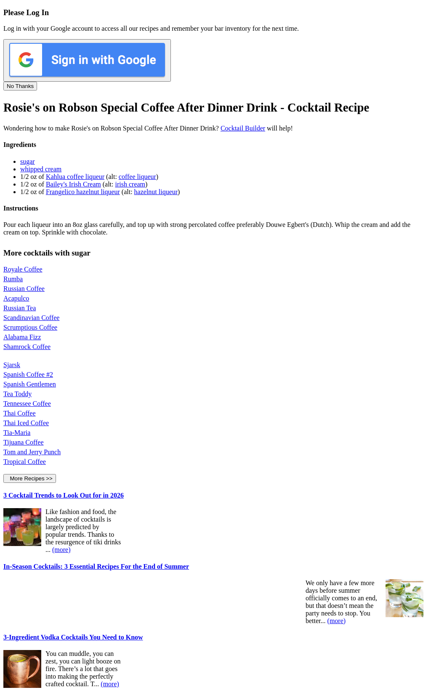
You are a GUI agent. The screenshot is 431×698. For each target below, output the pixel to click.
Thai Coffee (19, 413)
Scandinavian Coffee (31, 317)
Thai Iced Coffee (26, 422)
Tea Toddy (17, 393)
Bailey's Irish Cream (73, 184)
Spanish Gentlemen (29, 384)
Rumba (13, 278)
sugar (27, 161)
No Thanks (20, 86)
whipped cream (40, 169)
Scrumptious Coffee (30, 327)
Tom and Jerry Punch (32, 452)
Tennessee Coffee (27, 403)
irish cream (130, 184)
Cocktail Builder (243, 128)
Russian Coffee (24, 288)
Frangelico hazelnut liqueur (83, 191)
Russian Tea (19, 308)
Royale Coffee (23, 269)
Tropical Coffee (24, 461)
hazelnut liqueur (156, 191)
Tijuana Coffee (23, 442)
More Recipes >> (30, 478)
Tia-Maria (16, 432)
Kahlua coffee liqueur (75, 176)
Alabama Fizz (22, 337)
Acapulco (16, 298)
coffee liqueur (137, 176)
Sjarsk (11, 364)
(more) (61, 549)
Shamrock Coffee (27, 346)
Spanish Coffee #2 (28, 374)
